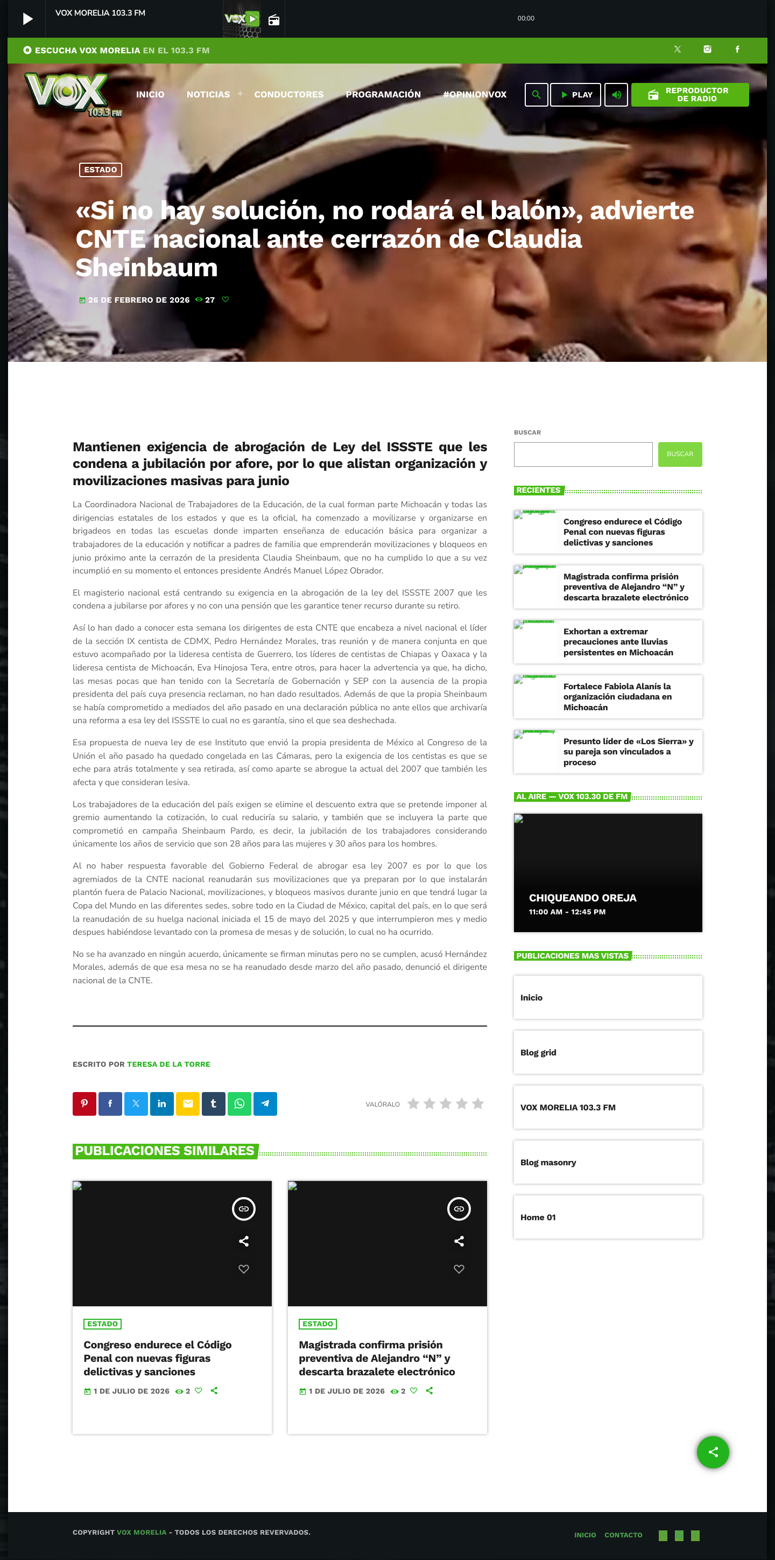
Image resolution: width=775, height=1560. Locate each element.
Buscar (527, 432)
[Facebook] (737, 51)
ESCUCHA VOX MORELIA (116, 50)
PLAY (575, 95)
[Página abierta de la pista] (273, 19)
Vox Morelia (141, 1533)
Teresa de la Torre (168, 1064)
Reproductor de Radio (688, 94)
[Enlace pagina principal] (73, 94)
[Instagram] (707, 51)
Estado (100, 169)
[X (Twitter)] (677, 51)
